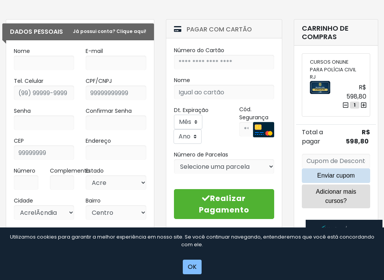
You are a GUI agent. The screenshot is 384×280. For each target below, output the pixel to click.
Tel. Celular (28, 81)
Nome (22, 51)
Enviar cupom (336, 175)
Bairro (93, 200)
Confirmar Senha (109, 111)
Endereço (98, 141)
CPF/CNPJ (99, 81)
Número (24, 171)
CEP (19, 141)
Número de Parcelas (201, 154)
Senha (22, 111)
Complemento (70, 171)
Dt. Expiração (191, 110)
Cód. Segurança (253, 113)
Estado (95, 171)
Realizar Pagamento (224, 204)
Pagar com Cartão (213, 29)
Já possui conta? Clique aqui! (109, 31)
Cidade (23, 200)
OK (192, 266)
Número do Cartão (199, 50)
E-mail (94, 51)
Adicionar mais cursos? (336, 196)
